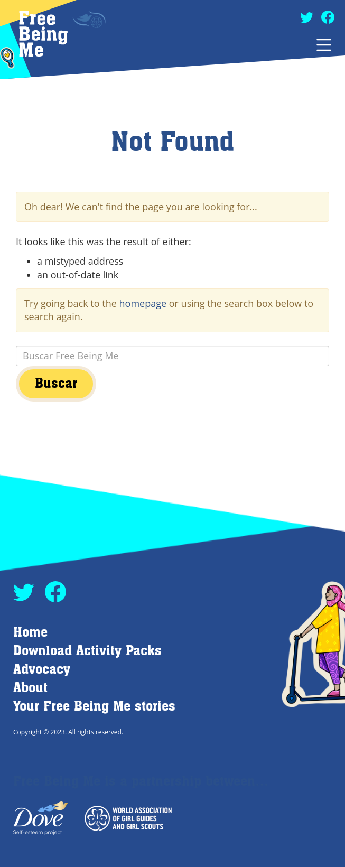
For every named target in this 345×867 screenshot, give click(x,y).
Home (30, 632)
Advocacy (41, 669)
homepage (143, 303)
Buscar (56, 383)
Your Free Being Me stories (94, 706)
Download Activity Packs (87, 651)
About (30, 688)
